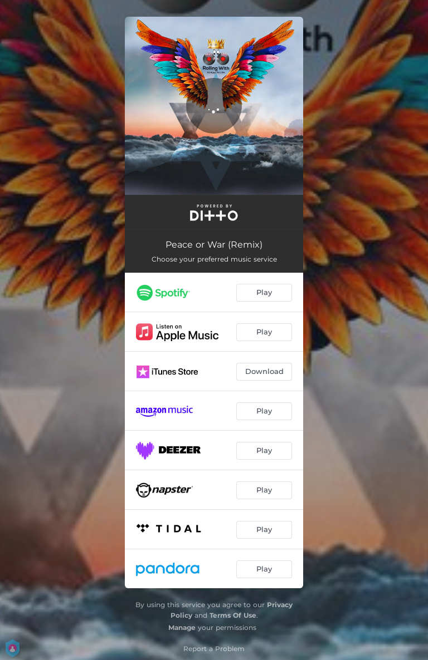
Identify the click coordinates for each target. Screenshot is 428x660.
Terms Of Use (233, 615)
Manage (182, 627)
